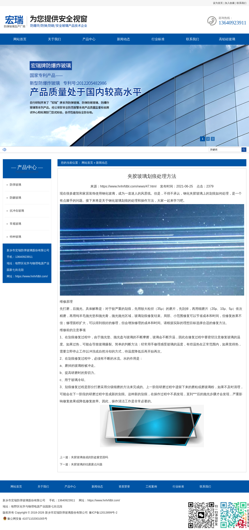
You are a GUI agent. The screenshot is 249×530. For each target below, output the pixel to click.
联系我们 (241, 3)
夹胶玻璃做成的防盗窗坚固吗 (89, 457)
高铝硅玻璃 (227, 39)
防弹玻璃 (15, 184)
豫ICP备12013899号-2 (103, 512)
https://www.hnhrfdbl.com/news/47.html (128, 186)
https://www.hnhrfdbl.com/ (31, 276)
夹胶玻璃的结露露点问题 (86, 464)
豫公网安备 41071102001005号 (25, 518)
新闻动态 (123, 39)
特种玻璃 (15, 236)
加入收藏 (230, 3)
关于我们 (54, 39)
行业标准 (158, 39)
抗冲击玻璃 (17, 210)
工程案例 (151, 486)
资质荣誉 (124, 486)
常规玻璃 (15, 223)
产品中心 (88, 39)
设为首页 (218, 3)
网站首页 (19, 39)
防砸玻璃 (15, 197)
